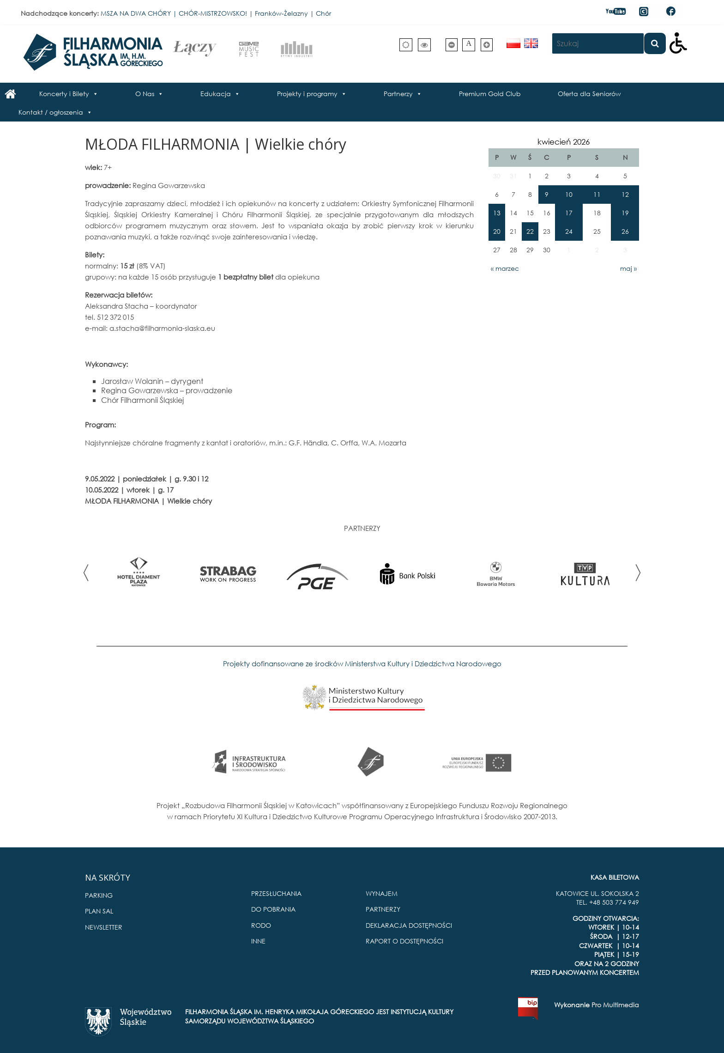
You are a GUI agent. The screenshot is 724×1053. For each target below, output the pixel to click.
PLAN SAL (99, 911)
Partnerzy (398, 93)
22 (530, 231)
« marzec (505, 268)
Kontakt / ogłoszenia (50, 112)
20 (497, 231)
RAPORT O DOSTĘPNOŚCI (404, 941)
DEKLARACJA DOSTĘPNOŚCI (409, 925)
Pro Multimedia (615, 1004)
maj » (628, 268)
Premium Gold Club (490, 93)
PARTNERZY (383, 909)
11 (597, 194)
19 (625, 212)
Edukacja (215, 93)
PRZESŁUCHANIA (276, 893)
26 (625, 231)
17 (569, 212)
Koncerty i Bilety (64, 93)
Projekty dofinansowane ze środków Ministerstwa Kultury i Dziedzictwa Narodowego (362, 663)
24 (569, 231)
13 (497, 212)
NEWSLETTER (103, 927)
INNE (258, 941)
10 (569, 194)
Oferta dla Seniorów (589, 93)
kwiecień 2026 (563, 141)
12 (625, 194)
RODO (261, 925)
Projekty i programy (307, 93)
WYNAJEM (382, 893)
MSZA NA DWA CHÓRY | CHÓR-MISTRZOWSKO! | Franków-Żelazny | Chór (216, 13)
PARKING (99, 895)
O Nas (144, 93)
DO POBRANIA (273, 909)
